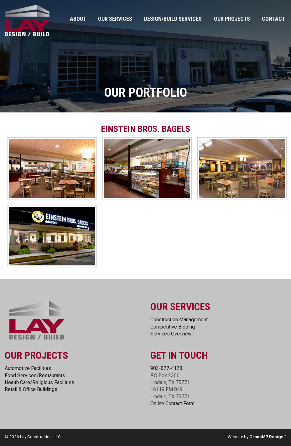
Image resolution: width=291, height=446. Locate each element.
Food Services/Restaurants (35, 375)
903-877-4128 (166, 368)
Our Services (115, 18)
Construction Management (179, 320)
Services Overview (171, 334)
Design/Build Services (173, 18)
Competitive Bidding (172, 327)
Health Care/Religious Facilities (39, 382)
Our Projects (232, 18)
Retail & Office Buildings (31, 389)
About (78, 18)
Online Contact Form (172, 403)
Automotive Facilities (28, 368)
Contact (273, 18)
